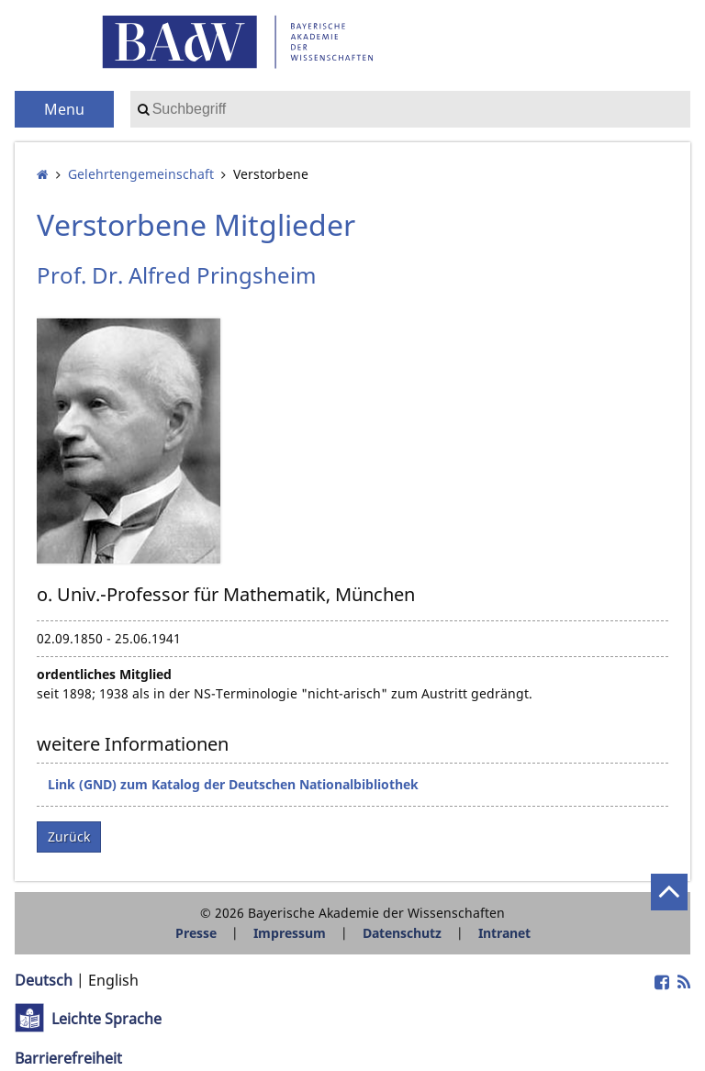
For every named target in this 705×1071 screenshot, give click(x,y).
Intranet (504, 933)
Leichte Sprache (106, 1019)
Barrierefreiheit (68, 1058)
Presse (196, 933)
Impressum (289, 933)
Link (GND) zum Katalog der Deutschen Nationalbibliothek (233, 784)
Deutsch (44, 980)
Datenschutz (402, 933)
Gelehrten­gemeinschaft (141, 174)
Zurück (69, 836)
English (113, 980)
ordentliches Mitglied (104, 674)
